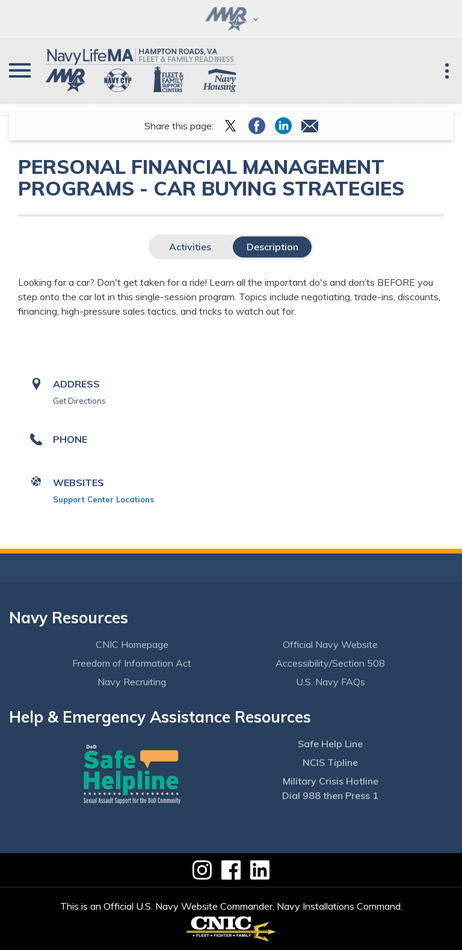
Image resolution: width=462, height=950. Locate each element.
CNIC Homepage (132, 644)
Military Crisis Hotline (330, 781)
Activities (190, 247)
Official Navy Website (330, 644)
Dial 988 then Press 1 (330, 795)
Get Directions (79, 401)
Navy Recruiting (131, 682)
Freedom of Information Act (131, 663)
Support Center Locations (103, 499)
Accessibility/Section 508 (330, 663)
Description (272, 247)
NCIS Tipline (330, 762)
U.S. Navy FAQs (330, 682)
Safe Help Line (330, 744)
